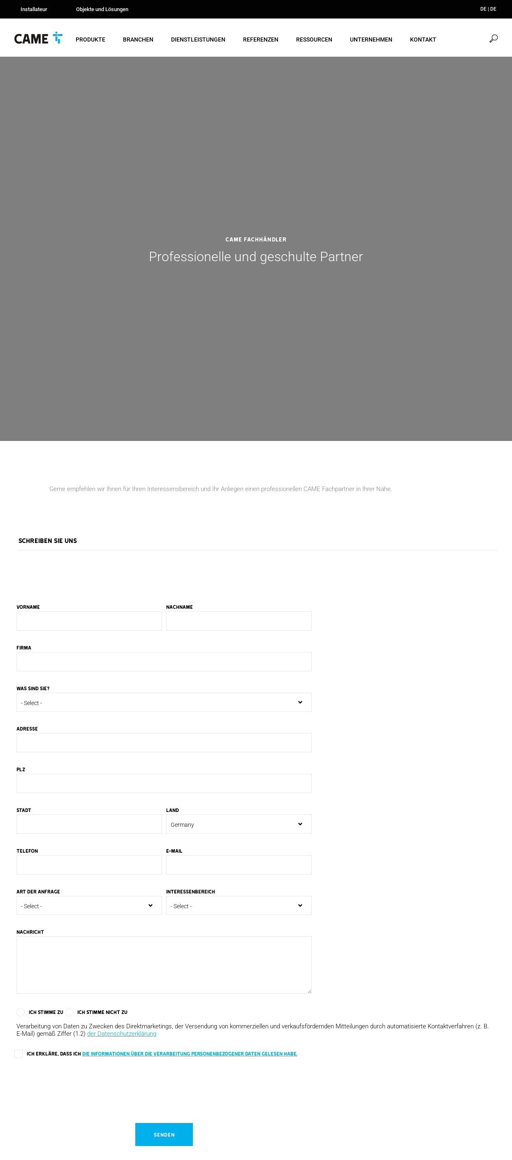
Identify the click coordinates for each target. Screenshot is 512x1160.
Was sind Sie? (33, 689)
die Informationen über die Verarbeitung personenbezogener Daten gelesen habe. (189, 1055)
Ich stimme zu (46, 1013)
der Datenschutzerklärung (121, 1035)
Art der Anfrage (38, 893)
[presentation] (76, 1088)
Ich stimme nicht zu (102, 1013)
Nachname (179, 608)
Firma (23, 649)
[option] (256, 250)
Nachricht (30, 933)
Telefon (27, 852)
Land (172, 811)
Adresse (27, 730)
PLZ (20, 770)
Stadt (23, 811)
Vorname (28, 608)
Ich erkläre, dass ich (162, 1055)
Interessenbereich (190, 893)
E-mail (174, 852)
